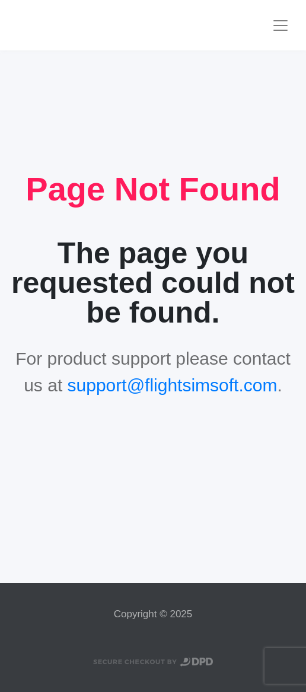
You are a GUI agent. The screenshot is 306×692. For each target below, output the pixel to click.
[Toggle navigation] (280, 25)
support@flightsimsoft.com (173, 385)
